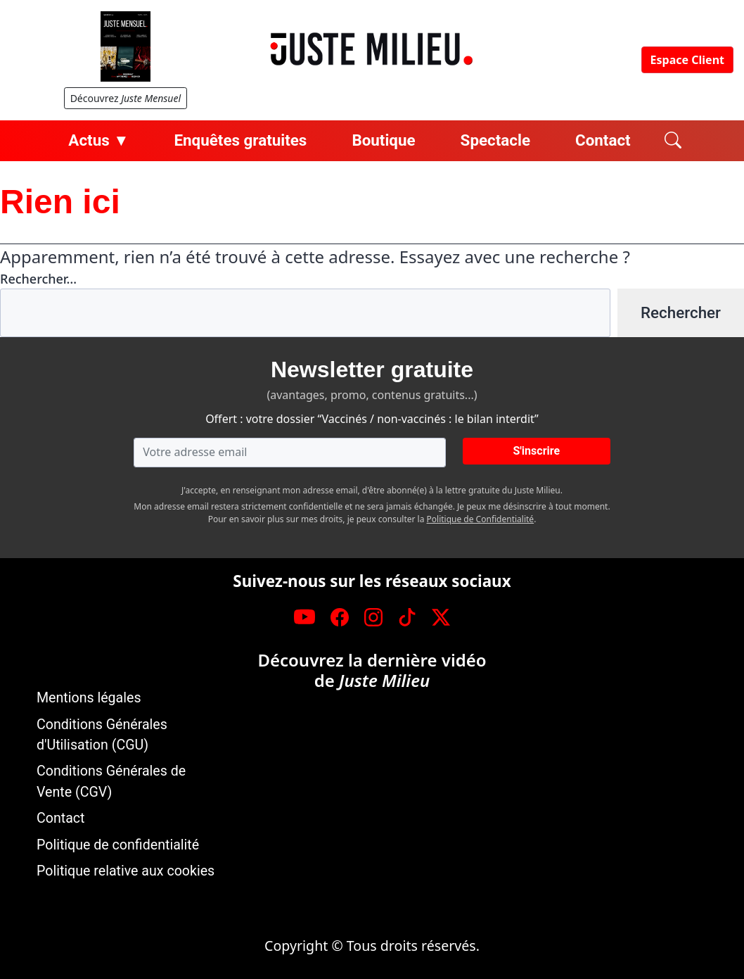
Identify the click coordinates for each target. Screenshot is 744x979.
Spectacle (495, 140)
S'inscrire (536, 450)
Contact (603, 140)
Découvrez (125, 98)
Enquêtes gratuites (240, 140)
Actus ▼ (98, 140)
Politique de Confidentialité (480, 519)
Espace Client (687, 60)
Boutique (383, 140)
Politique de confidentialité (118, 845)
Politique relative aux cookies (125, 871)
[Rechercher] (673, 140)
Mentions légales (89, 698)
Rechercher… (38, 278)
